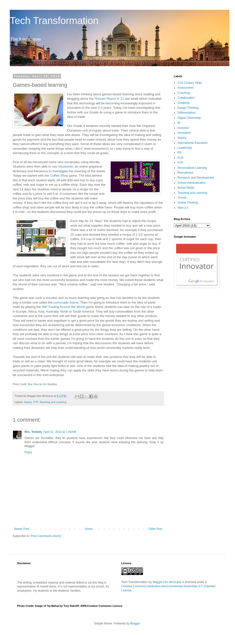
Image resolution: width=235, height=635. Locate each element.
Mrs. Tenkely (33, 432)
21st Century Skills (189, 83)
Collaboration (186, 97)
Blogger (135, 623)
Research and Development (195, 177)
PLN (180, 157)
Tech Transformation (54, 20)
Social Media (185, 187)
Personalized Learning (192, 168)
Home (89, 529)
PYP (35, 402)
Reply (28, 452)
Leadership (184, 147)
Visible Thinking (187, 202)
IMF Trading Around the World (63, 307)
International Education (192, 143)
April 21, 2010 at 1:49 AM (60, 432)
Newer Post (21, 529)
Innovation (184, 132)
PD (179, 152)
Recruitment (185, 172)
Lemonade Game (65, 302)
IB (178, 122)
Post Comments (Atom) (46, 536)
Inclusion (183, 128)
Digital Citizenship (189, 118)
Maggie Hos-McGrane (167, 582)
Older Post (155, 529)
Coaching (183, 93)
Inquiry (28, 402)
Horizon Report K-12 (109, 98)
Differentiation (186, 112)
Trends (182, 197)
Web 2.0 (182, 207)
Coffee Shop (59, 175)
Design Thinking (188, 108)
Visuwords (65, 166)
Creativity (183, 103)
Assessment (185, 87)
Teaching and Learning (52, 402)
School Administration (191, 182)
